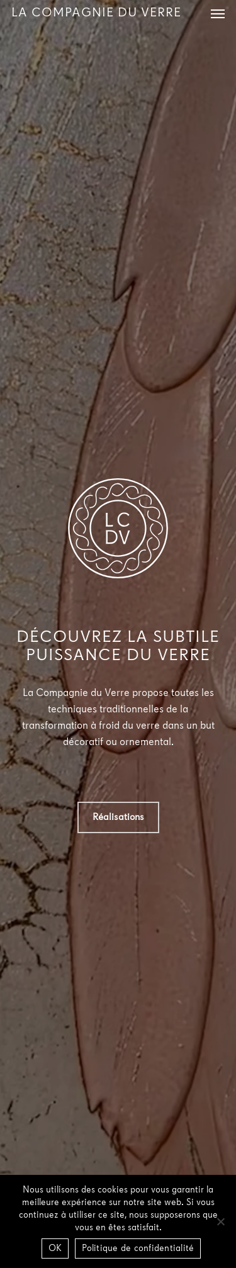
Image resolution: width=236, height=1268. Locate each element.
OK (55, 1249)
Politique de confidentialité (138, 1249)
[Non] (220, 1221)
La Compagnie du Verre (96, 13)
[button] (218, 13)
